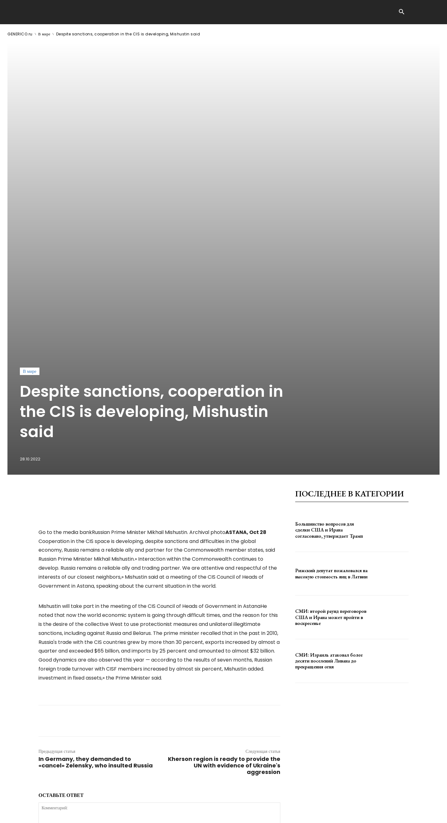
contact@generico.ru (132, 814)
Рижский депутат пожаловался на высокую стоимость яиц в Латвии (331, 384)
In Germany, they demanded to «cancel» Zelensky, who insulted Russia (95, 573)
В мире (44, 34)
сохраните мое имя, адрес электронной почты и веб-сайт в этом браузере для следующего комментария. (143, 710)
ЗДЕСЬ (67, 814)
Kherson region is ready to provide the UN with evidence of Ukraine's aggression (224, 576)
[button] (401, 12)
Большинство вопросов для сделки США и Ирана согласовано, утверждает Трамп (329, 341)
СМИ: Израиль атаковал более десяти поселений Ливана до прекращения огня (329, 472)
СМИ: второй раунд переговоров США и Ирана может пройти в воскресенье (330, 428)
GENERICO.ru (20, 34)
